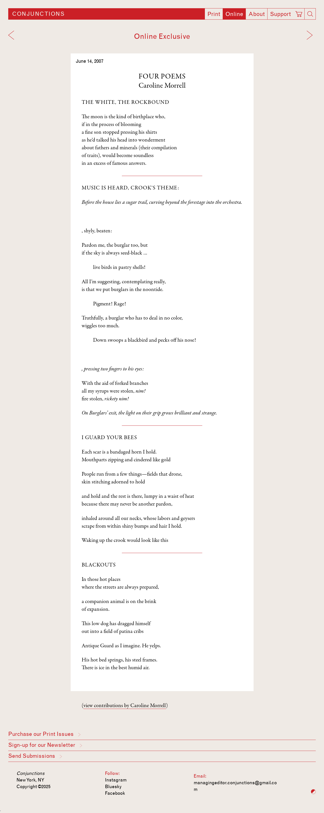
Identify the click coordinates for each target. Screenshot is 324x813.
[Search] (310, 13)
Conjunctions (38, 13)
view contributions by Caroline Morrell (124, 706)
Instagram (116, 780)
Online (234, 14)
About (256, 14)
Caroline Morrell (162, 86)
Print (213, 14)
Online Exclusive (162, 36)
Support (280, 14)
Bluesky (113, 786)
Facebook (115, 793)
